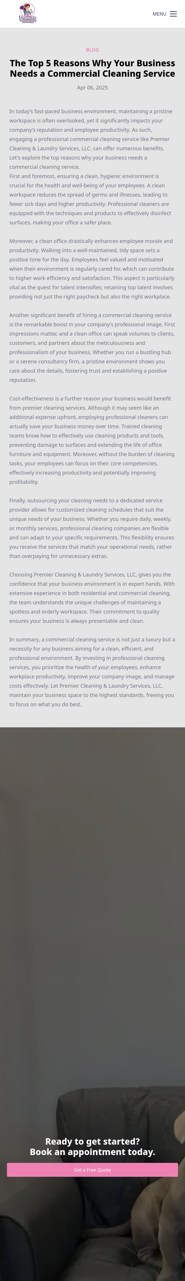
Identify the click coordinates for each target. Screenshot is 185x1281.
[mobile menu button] (173, 14)
